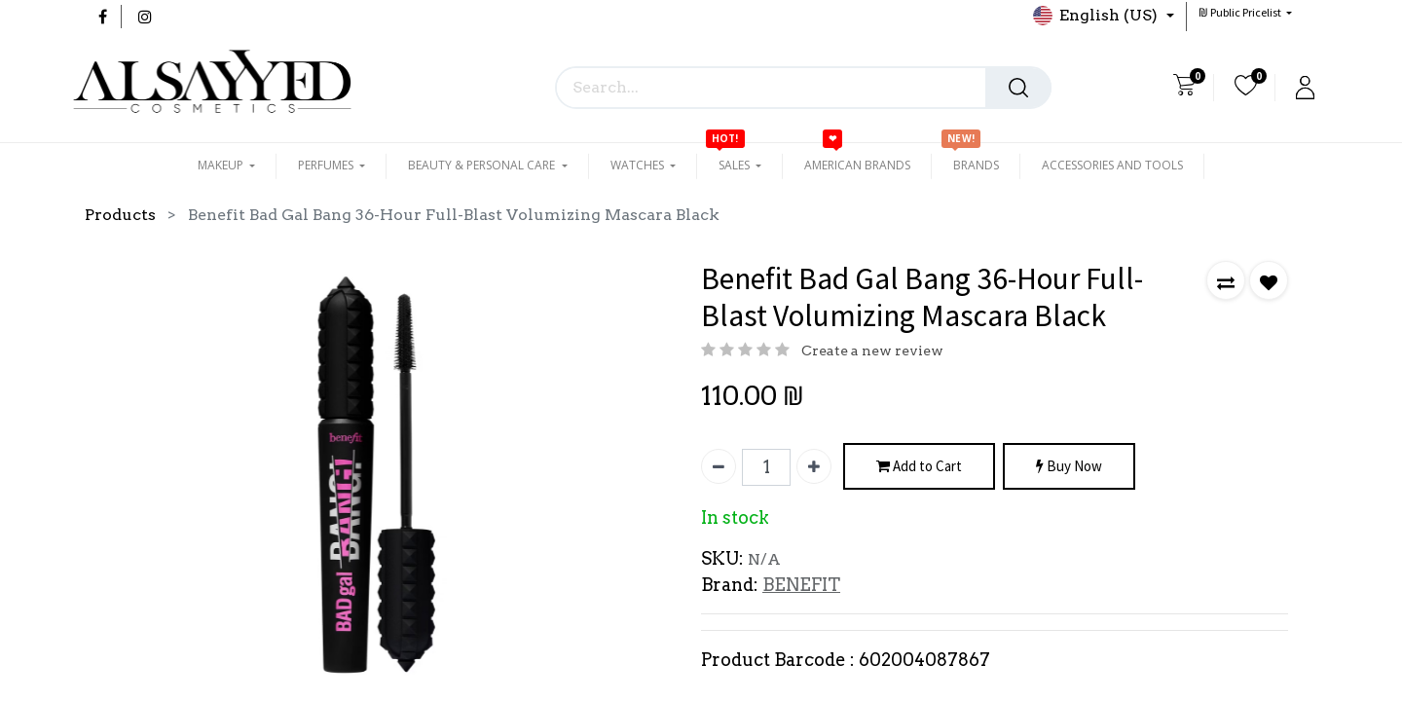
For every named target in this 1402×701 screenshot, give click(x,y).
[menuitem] (857, 165)
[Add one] (813, 466)
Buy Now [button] (1069, 467)
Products (120, 214)
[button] (1245, 12)
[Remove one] (718, 466)
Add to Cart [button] (919, 467)
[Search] (1018, 87)
